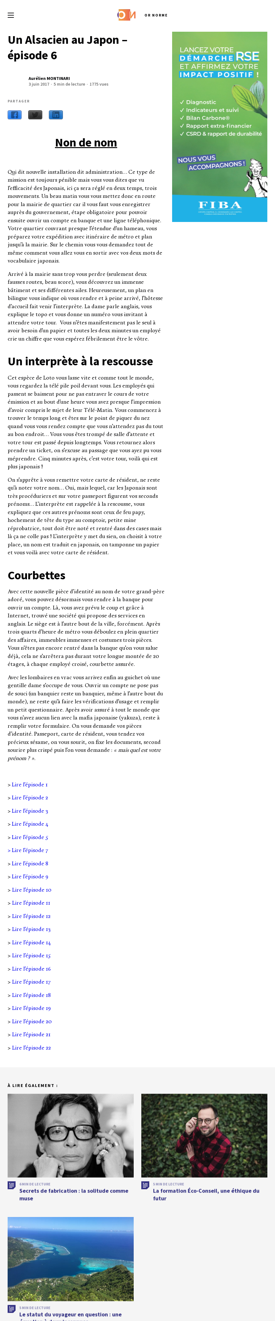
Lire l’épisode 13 (31, 929)
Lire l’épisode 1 (30, 785)
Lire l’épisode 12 (31, 916)
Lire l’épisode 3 (30, 811)
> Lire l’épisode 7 (28, 850)
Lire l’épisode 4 (30, 824)
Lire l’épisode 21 (31, 1035)
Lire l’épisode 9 (30, 877)
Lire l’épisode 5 (30, 837)
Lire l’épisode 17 (31, 982)
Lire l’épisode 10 (31, 890)
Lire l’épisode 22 (31, 1048)
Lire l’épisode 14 (31, 943)
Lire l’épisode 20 (32, 1022)
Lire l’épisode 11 (31, 903)
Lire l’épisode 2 (30, 798)
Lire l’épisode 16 (31, 969)
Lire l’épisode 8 (30, 864)
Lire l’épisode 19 (31, 1008)
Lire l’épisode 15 (31, 956)
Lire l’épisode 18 (31, 995)
